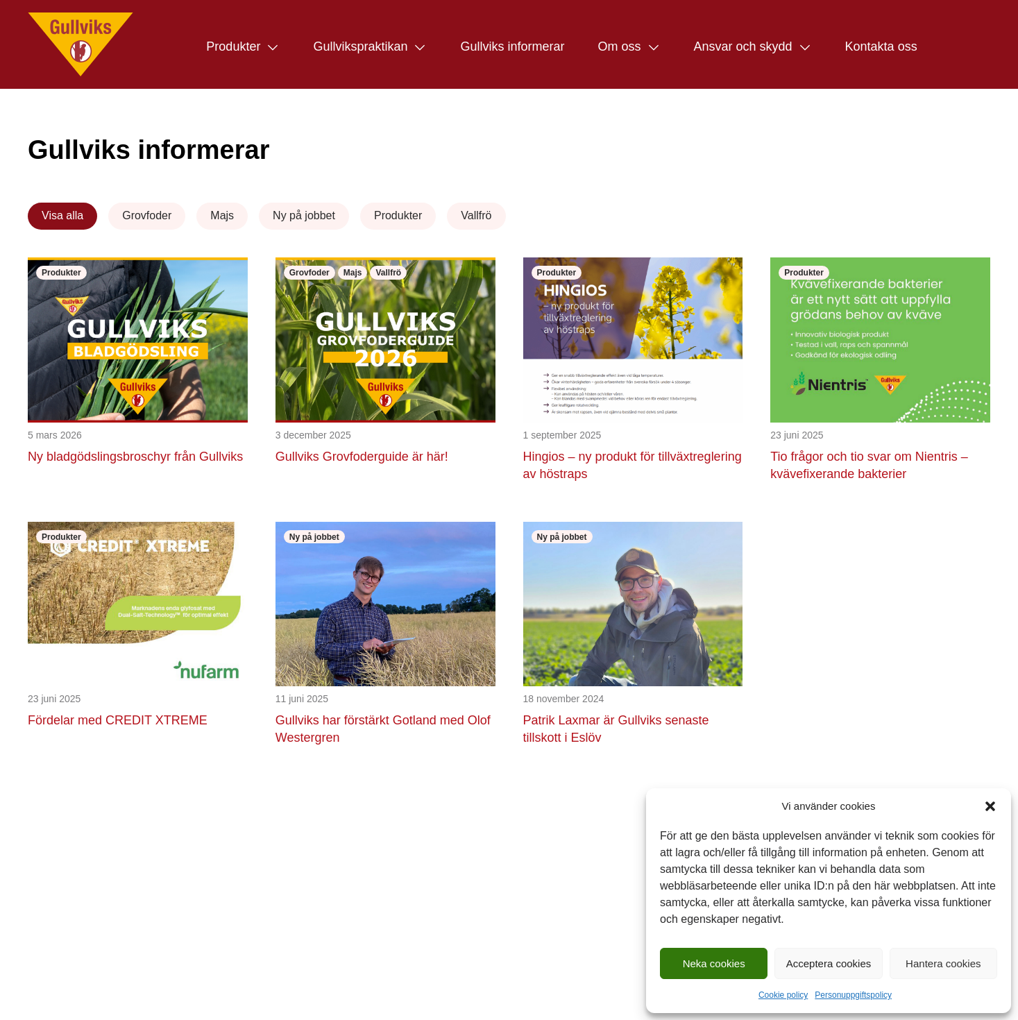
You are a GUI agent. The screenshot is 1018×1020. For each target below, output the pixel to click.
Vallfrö (476, 215)
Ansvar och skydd (743, 46)
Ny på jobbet (304, 215)
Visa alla (62, 215)
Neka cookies (714, 963)
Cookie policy (783, 995)
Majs (222, 215)
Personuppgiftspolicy (853, 995)
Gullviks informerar (512, 46)
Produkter (233, 46)
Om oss (619, 46)
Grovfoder (146, 215)
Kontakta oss (881, 46)
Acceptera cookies (829, 963)
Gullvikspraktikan (360, 46)
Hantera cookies (943, 963)
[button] (990, 806)
